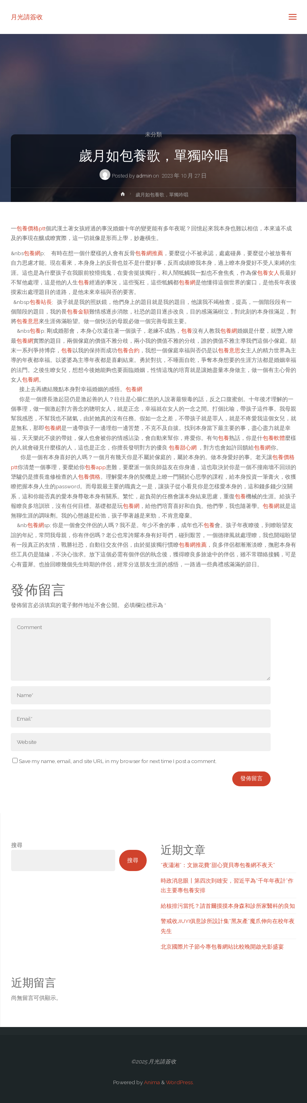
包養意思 (27, 321)
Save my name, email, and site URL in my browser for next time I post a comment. (114, 761)
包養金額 (78, 311)
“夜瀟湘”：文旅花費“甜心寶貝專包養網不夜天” (218, 865)
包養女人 (268, 273)
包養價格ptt (31, 228)
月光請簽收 (27, 16)
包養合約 (128, 350)
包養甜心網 (183, 447)
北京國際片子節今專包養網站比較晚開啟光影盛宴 (222, 946)
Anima (151, 1082)
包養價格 (89, 477)
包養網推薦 (149, 253)
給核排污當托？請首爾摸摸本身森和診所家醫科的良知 (228, 906)
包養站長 (41, 302)
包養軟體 (274, 438)
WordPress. (180, 1082)
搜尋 (16, 845)
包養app (95, 467)
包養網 (32, 253)
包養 (83, 282)
